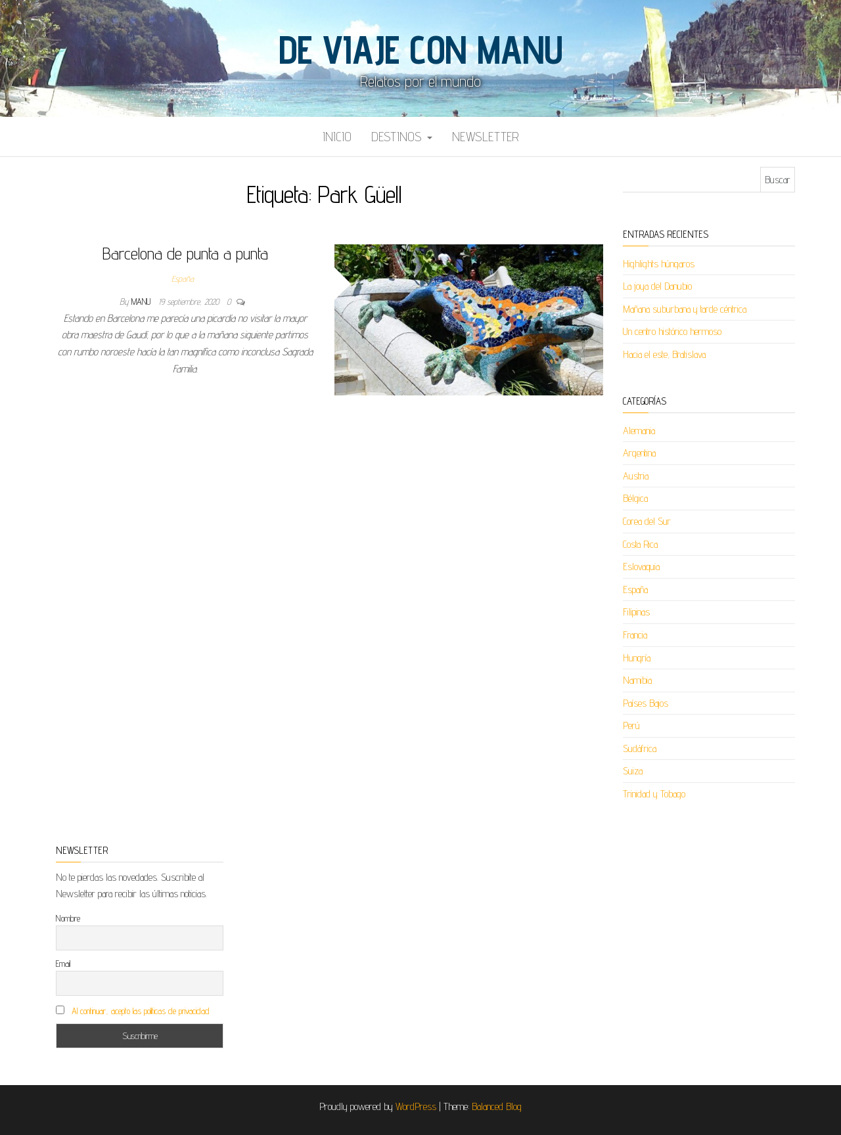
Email (63, 963)
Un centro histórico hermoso (672, 331)
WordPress (416, 1106)
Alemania (639, 430)
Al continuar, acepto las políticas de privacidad (141, 1011)
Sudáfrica (639, 748)
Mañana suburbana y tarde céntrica (684, 309)
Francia (635, 635)
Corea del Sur (647, 521)
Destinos (401, 137)
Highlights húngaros (658, 263)
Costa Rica (640, 544)
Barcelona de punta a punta (185, 253)
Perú (631, 725)
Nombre (68, 918)
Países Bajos (645, 703)
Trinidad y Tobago (654, 794)
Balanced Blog (497, 1106)
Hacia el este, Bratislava (664, 354)
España (182, 278)
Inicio (337, 137)
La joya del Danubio (657, 286)
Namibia (637, 680)
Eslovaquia (641, 566)
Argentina (639, 453)
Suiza (633, 771)
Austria (635, 476)
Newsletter (485, 137)
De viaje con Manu (420, 49)
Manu (142, 301)
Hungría (636, 658)
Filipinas (636, 612)
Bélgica (635, 498)
